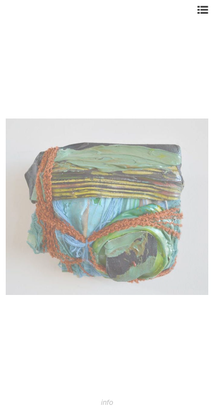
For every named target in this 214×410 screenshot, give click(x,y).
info (107, 402)
